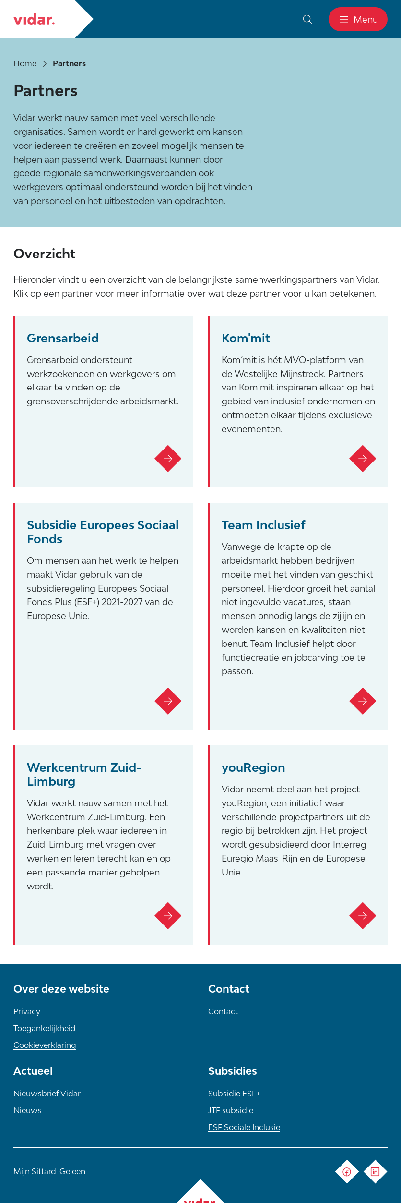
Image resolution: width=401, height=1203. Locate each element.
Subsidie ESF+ (234, 1093)
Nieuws (27, 1110)
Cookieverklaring (44, 1045)
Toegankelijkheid (44, 1028)
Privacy (26, 1011)
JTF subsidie (230, 1110)
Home (24, 63)
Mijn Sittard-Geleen (49, 1171)
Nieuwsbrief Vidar (47, 1093)
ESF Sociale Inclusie (244, 1127)
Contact (223, 1011)
